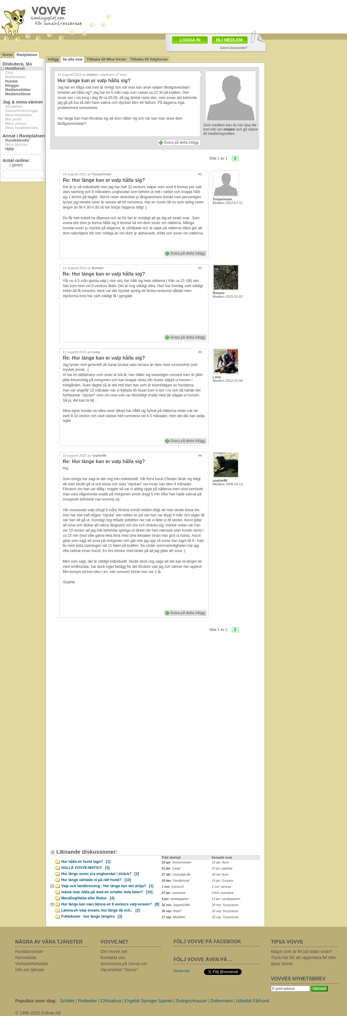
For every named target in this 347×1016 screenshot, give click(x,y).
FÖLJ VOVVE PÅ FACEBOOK (207, 941)
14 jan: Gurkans (222, 880)
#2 (200, 268)
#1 (200, 174)
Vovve (7, 55)
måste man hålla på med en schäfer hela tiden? (106, 892)
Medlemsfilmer (18, 94)
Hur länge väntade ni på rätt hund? (96, 880)
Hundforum (15, 68)
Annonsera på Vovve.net (123, 963)
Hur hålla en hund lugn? (85, 862)
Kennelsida (25, 957)
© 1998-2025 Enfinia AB (38, 1013)
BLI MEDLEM (229, 39)
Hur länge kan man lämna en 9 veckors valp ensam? (110, 904)
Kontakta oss (112, 957)
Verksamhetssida (31, 963)
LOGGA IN (190, 39)
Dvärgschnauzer (191, 1000)
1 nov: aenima (221, 886)
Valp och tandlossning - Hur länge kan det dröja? (107, 886)
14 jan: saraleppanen (226, 899)
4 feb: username (223, 893)
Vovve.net (182, 971)
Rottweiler (87, 1000)
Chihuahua (110, 1000)
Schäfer (67, 1000)
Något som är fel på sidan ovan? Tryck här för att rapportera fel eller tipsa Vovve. (303, 957)
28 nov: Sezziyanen (225, 905)
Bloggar (12, 85)
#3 (200, 352)
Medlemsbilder (18, 90)
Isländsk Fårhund (252, 1000)
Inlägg (53, 59)
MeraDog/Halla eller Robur (87, 898)
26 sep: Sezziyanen (225, 911)
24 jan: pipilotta (222, 868)
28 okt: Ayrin (220, 874)
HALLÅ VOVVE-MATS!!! (85, 868)
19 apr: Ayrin (220, 862)
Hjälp (9, 149)
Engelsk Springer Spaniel (149, 1000)
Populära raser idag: (35, 1000)
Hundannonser (29, 951)
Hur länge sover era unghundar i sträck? (100, 874)
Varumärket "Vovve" (119, 969)
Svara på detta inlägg (181, 142)
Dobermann (222, 1000)
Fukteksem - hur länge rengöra (91, 916)
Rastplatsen (26, 55)
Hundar (11, 81)
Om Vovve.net (113, 951)
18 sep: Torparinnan (225, 917)
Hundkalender (17, 140)
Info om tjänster (30, 969)
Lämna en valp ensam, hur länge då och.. (100, 910)
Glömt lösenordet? (233, 48)
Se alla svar (72, 59)
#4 (200, 455)
